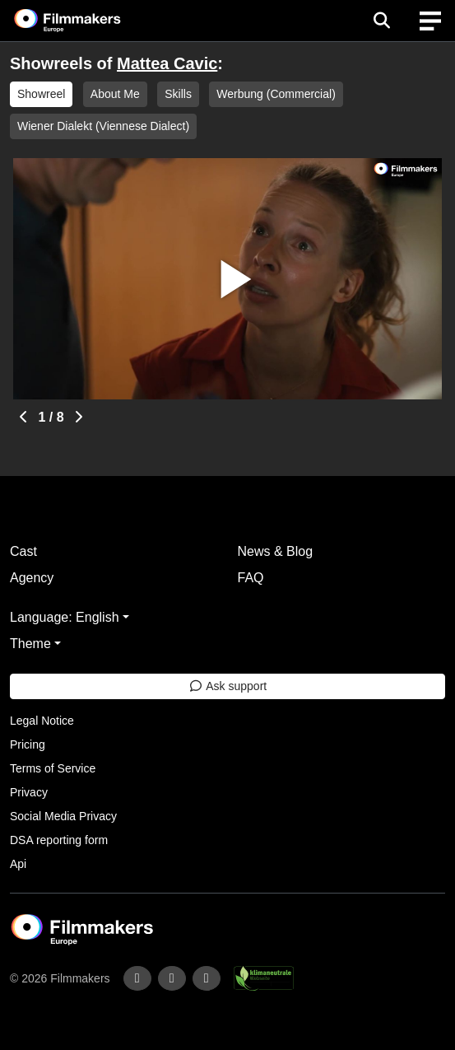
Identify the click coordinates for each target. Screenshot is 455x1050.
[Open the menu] (381, 20)
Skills (178, 93)
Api (18, 863)
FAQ (251, 578)
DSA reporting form (59, 840)
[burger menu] (430, 21)
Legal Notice (42, 720)
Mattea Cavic (167, 63)
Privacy (29, 792)
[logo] (87, 20)
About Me (115, 93)
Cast (23, 551)
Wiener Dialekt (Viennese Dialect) (103, 126)
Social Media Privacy (63, 816)
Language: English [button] (64, 617)
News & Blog (275, 551)
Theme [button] (30, 644)
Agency (31, 578)
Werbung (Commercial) (275, 93)
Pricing (27, 744)
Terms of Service (52, 768)
